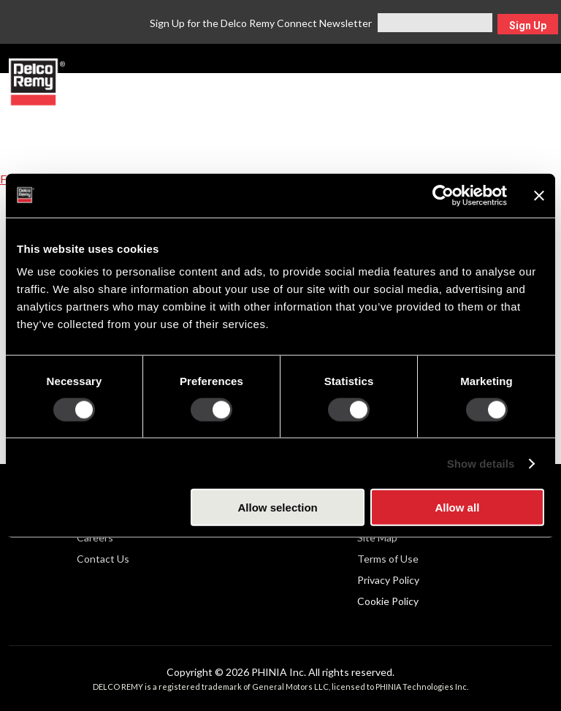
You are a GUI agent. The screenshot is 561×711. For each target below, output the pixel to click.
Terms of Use (388, 558)
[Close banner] (539, 195)
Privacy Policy (388, 580)
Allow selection (278, 507)
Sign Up (527, 25)
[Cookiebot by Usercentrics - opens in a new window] (443, 195)
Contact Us (103, 558)
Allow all (457, 507)
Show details (481, 463)
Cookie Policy (388, 601)
